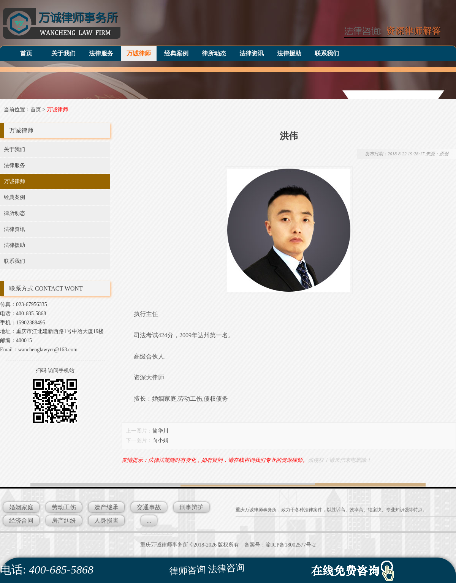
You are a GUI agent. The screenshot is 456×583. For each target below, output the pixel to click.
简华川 (160, 431)
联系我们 (327, 53)
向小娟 (160, 440)
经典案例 (176, 53)
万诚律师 (139, 53)
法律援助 (289, 53)
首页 (26, 53)
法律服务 (101, 53)
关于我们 (63, 53)
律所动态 (214, 53)
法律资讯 (251, 53)
